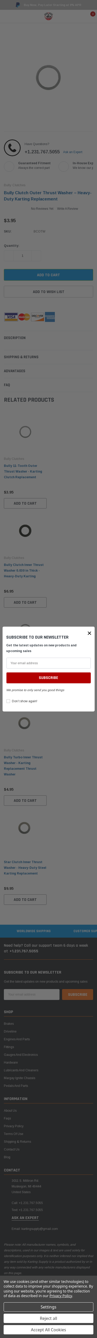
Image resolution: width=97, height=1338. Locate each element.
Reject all (48, 1318)
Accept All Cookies (48, 1330)
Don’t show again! (24, 701)
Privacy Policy (60, 1295)
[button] (89, 633)
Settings (48, 1307)
